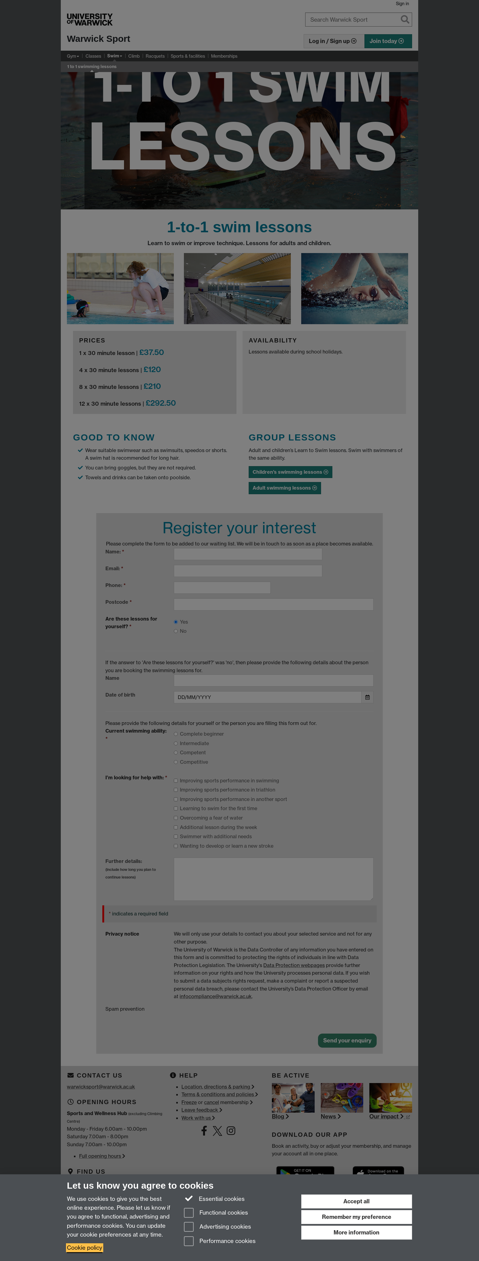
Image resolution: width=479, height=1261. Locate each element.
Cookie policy (84, 1247)
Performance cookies (220, 1241)
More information (356, 1232)
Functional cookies (216, 1213)
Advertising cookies (217, 1227)
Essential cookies (214, 1198)
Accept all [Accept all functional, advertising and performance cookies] (356, 1201)
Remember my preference (356, 1216)
